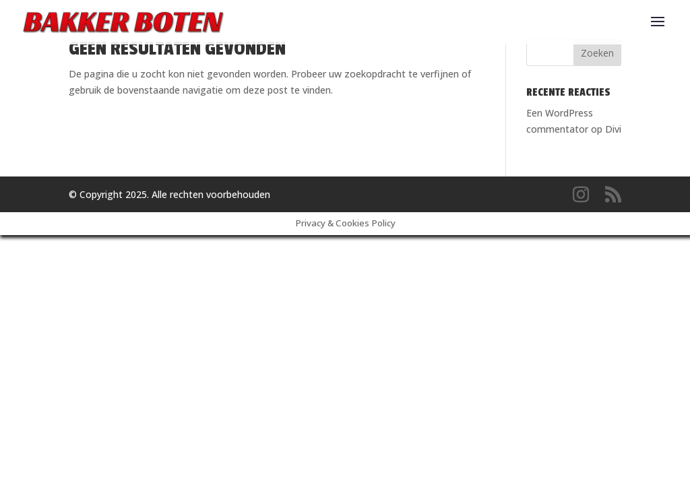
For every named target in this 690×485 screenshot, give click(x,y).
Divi (613, 129)
